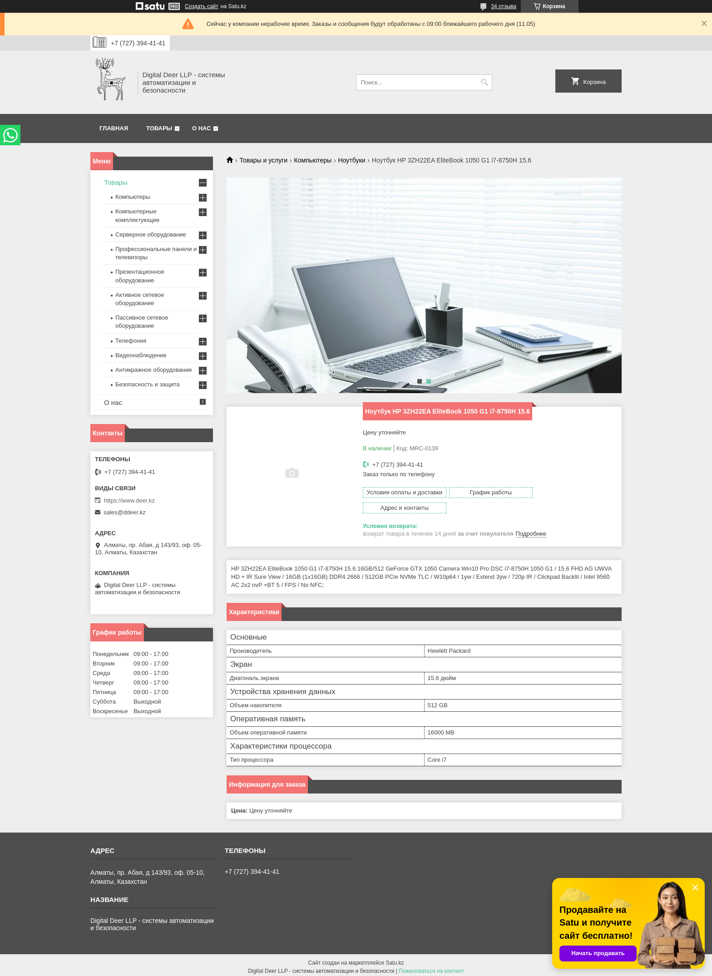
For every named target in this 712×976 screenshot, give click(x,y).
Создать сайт (201, 6)
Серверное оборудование (150, 234)
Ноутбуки (352, 160)
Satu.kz (395, 959)
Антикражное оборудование (153, 369)
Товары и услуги (263, 160)
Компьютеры (313, 160)
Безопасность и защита (147, 384)
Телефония (130, 340)
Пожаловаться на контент (431, 967)
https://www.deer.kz (129, 500)
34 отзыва (503, 6)
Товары (159, 128)
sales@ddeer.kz (125, 512)
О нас (201, 128)
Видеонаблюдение (141, 355)
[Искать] (484, 82)
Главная (113, 128)
